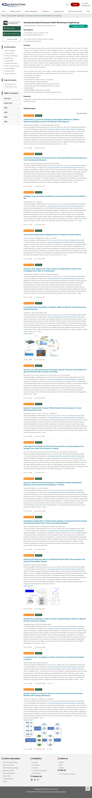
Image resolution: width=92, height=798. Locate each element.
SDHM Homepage (10, 50)
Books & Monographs (31, 11)
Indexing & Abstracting (11, 55)
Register (86, 5)
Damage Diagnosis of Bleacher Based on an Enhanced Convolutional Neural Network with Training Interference (53, 694)
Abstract (26, 131)
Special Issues (10, 80)
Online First (8, 103)
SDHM (14, 15)
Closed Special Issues (11, 86)
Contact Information (10, 73)
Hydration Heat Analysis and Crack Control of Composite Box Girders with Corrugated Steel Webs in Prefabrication (52, 270)
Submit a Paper (9, 28)
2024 (5, 117)
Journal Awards (9, 61)
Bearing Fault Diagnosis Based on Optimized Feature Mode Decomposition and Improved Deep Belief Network (54, 560)
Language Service (59, 11)
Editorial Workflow (10, 68)
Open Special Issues (10, 84)
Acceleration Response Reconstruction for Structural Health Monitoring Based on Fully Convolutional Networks (55, 159)
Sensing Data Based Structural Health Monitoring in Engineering (44, 15)
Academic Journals (15, 11)
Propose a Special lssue (12, 34)
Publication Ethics (10, 71)
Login (85, 3)
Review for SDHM (12, 39)
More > (65, 144)
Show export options (82, 113)
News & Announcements (75, 11)
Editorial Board (9, 58)
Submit (75, 4)
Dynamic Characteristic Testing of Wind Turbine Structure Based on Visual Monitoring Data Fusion (52, 409)
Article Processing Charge (12, 66)
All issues (7, 98)
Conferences (45, 11)
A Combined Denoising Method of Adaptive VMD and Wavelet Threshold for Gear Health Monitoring (55, 308)
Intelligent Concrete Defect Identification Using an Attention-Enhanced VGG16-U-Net (55, 197)
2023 (5, 121)
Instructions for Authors (11, 63)
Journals (8, 15)
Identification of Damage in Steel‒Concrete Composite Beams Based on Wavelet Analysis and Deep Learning (55, 620)
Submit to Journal (78, 26)
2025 (5, 112)
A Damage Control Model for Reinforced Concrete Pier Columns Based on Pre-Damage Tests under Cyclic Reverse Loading (54, 447)
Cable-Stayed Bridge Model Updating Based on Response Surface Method (52, 235)
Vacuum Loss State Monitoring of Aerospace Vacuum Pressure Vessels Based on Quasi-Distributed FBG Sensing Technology (55, 371)
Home (3, 11)
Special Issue (20, 15)
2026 (5, 108)
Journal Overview (9, 53)
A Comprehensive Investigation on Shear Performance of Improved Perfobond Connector (54, 658)
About (88, 11)
